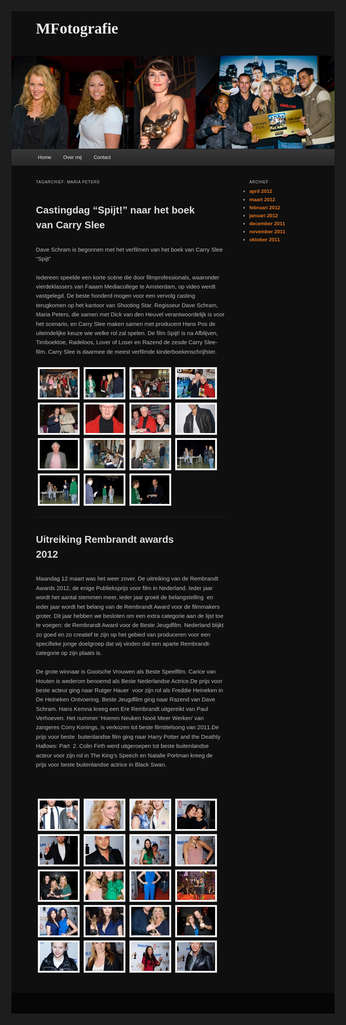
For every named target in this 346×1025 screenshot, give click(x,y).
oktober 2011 (264, 239)
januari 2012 (263, 215)
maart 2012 (262, 199)
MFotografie (77, 28)
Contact (102, 157)
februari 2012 (264, 207)
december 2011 (267, 223)
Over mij (72, 157)
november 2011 (267, 231)
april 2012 (260, 191)
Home (44, 157)
